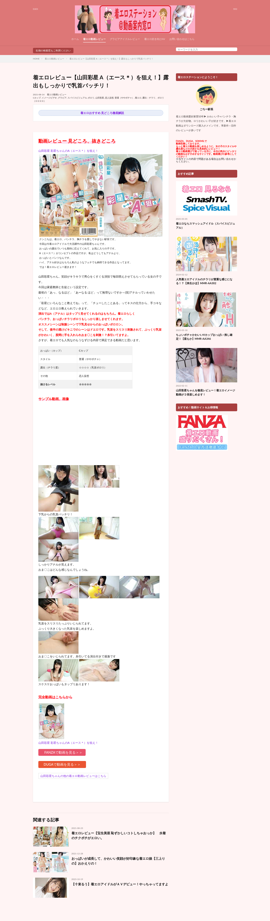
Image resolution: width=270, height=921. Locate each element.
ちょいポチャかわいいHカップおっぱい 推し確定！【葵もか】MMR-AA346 (204, 336)
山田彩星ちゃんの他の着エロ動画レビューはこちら (73, 775)
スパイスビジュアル (77, 97)
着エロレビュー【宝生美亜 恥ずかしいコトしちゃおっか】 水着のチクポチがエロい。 (118, 835)
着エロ (138, 97)
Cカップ (37, 97)
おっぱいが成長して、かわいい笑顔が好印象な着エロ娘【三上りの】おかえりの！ (118, 860)
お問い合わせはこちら (181, 38)
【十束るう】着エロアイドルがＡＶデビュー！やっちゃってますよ (119, 884)
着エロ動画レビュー (94, 38)
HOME (36, 58)
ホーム (75, 38)
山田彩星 (99, 97)
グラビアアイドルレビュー (125, 38)
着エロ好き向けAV (154, 38)
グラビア (62, 97)
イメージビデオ (49, 97)
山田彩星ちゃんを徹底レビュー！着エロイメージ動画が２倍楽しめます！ (205, 392)
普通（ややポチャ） (124, 97)
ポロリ (91, 97)
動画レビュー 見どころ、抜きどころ (77, 141)
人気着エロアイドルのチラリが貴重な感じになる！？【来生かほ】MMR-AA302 (204, 281)
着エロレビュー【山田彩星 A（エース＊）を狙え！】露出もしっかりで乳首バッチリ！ (111, 58)
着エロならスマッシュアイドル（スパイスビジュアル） (205, 225)
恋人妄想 (109, 97)
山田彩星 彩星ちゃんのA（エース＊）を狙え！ (68, 150)
